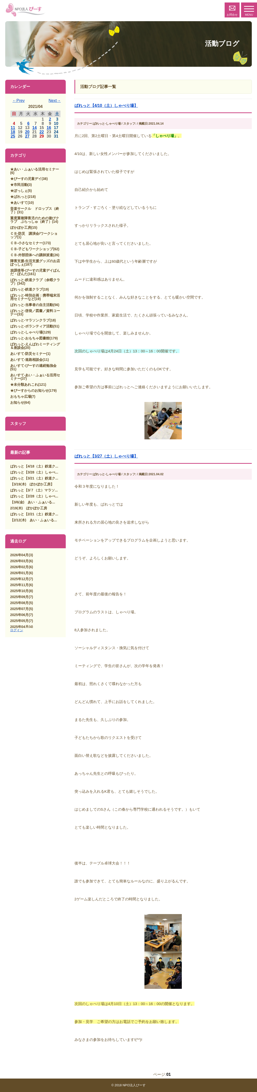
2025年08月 (19, 603)
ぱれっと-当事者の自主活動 (31, 305)
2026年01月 (19, 573)
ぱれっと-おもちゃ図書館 (30, 338)
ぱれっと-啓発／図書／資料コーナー (35, 312)
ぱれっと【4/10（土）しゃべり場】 (106, 105)
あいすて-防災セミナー (28, 354)
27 (27, 136)
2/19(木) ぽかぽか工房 (28, 508)
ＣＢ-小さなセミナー (26, 243)
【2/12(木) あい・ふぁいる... (33, 520)
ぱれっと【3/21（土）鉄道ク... (34, 478)
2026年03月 (19, 561)
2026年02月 (19, 567)
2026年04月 (19, 555)
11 (13, 128)
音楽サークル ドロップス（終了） (34, 210)
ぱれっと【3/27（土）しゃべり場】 (106, 456)
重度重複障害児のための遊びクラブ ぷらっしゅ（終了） (34, 220)
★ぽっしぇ (19, 191)
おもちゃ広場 (20, 396)
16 (49, 128)
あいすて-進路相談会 (26, 360)
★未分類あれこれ (24, 385)
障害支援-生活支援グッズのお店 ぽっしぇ (37, 262)
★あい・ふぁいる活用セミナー (34, 169)
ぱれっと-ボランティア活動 (31, 326)
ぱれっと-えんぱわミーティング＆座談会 (35, 346)
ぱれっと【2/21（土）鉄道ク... (34, 514)
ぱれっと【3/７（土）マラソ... (34, 490)
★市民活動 (19, 185)
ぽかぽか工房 (20, 228)
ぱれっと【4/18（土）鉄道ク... (34, 466)
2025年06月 (19, 615)
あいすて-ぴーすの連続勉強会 (33, 366)
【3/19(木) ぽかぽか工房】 (32, 484)
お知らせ (17, 402)
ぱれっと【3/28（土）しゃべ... (34, 472)
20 (27, 132)
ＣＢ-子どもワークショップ (31, 249)
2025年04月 (19, 627)
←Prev (18, 100)
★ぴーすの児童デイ (26, 179)
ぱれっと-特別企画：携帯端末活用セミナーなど (35, 297)
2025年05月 (19, 621)
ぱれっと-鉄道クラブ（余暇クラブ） (35, 281)
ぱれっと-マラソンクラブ (30, 320)
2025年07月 (19, 609)
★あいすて (19, 203)
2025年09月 (19, 597)
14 (34, 128)
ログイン (16, 630)
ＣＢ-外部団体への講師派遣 (31, 255)
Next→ (55, 100)
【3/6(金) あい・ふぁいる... (32, 502)
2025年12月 (19, 579)
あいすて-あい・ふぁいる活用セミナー (35, 377)
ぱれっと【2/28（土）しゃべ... (34, 496)
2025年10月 (19, 591)
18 (13, 132)
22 (41, 132)
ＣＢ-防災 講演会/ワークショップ (34, 235)
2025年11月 (19, 585)
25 (13, 136)
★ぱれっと (19, 197)
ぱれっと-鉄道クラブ (26, 289)
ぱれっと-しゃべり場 (26, 332)
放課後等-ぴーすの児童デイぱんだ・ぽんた (35, 272)
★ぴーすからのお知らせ (29, 390)
